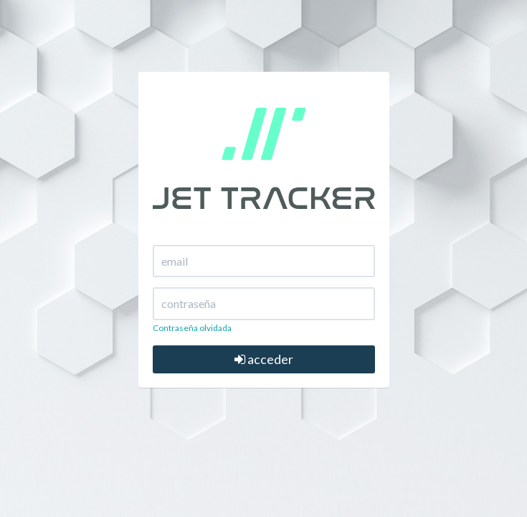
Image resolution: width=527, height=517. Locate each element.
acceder (263, 359)
